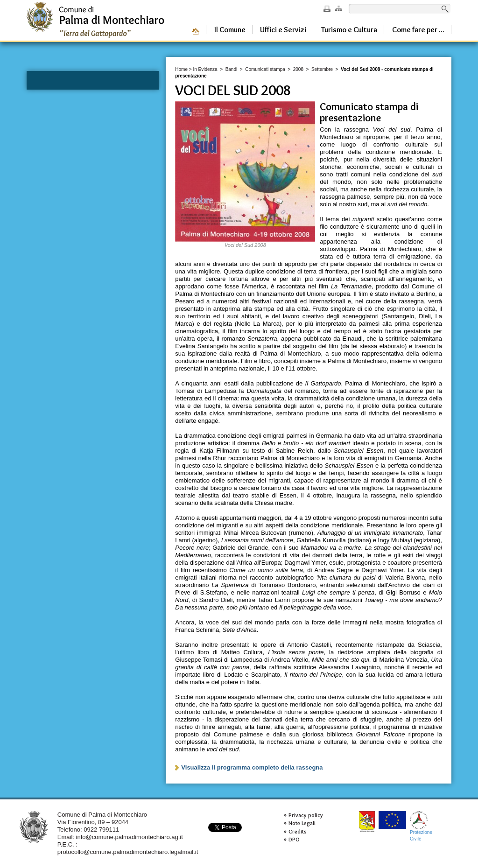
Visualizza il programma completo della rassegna (252, 767)
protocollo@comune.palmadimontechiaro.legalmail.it (127, 851)
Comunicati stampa (265, 69)
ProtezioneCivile (421, 826)
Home (181, 69)
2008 (298, 69)
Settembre (322, 69)
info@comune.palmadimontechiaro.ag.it (129, 836)
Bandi (231, 69)
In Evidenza (205, 69)
